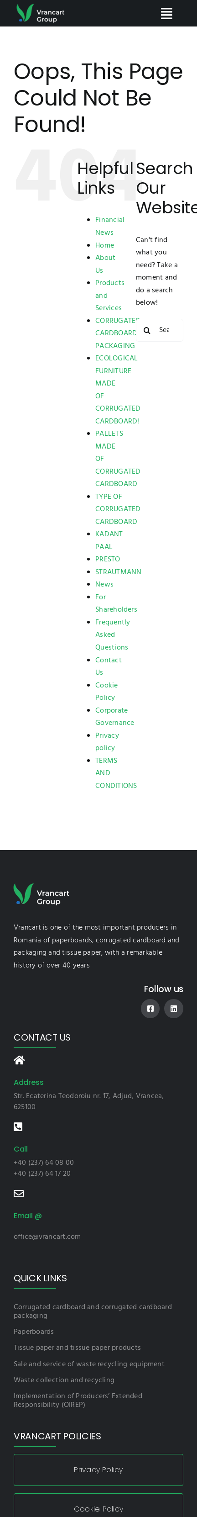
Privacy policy (107, 742)
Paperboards (34, 1332)
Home (104, 246)
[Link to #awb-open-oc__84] (166, 13)
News (104, 585)
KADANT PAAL (109, 541)
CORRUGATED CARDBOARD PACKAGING (117, 333)
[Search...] (159, 330)
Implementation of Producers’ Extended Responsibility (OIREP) (78, 1400)
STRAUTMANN (118, 572)
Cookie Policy (106, 692)
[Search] (147, 330)
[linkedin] (173, 1008)
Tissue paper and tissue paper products (77, 1348)
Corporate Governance (114, 717)
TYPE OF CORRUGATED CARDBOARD (117, 509)
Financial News (109, 226)
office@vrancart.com (47, 1237)
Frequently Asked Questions (112, 635)
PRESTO (107, 560)
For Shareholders (116, 604)
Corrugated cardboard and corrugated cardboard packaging (93, 1311)
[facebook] (150, 1008)
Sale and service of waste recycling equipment (89, 1364)
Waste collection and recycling (64, 1380)
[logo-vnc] (39, 6)
